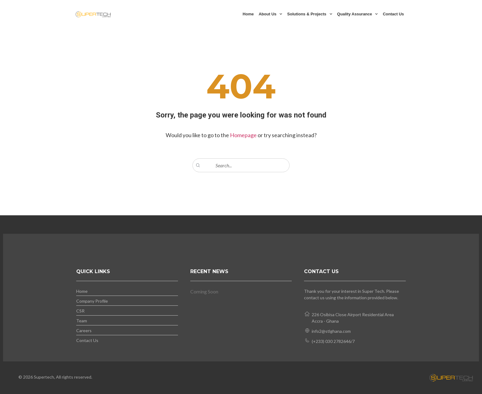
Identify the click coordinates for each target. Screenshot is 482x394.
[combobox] (241, 165)
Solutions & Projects (309, 14)
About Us (270, 14)
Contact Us (393, 14)
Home (248, 14)
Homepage (244, 135)
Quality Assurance (357, 14)
